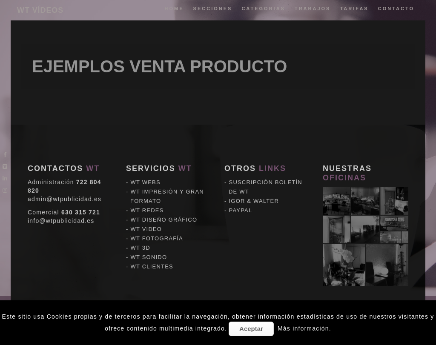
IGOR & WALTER (254, 188)
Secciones (212, 8)
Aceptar (251, 328)
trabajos (313, 8)
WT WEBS (146, 169)
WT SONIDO (149, 244)
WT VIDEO (146, 216)
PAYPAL (240, 197)
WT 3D (140, 234)
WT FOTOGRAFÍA (157, 225)
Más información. (304, 328)
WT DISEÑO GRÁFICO (164, 206)
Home (174, 8)
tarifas (354, 8)
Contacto (396, 8)
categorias (263, 8)
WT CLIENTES (152, 253)
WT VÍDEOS (40, 10)
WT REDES (147, 197)
